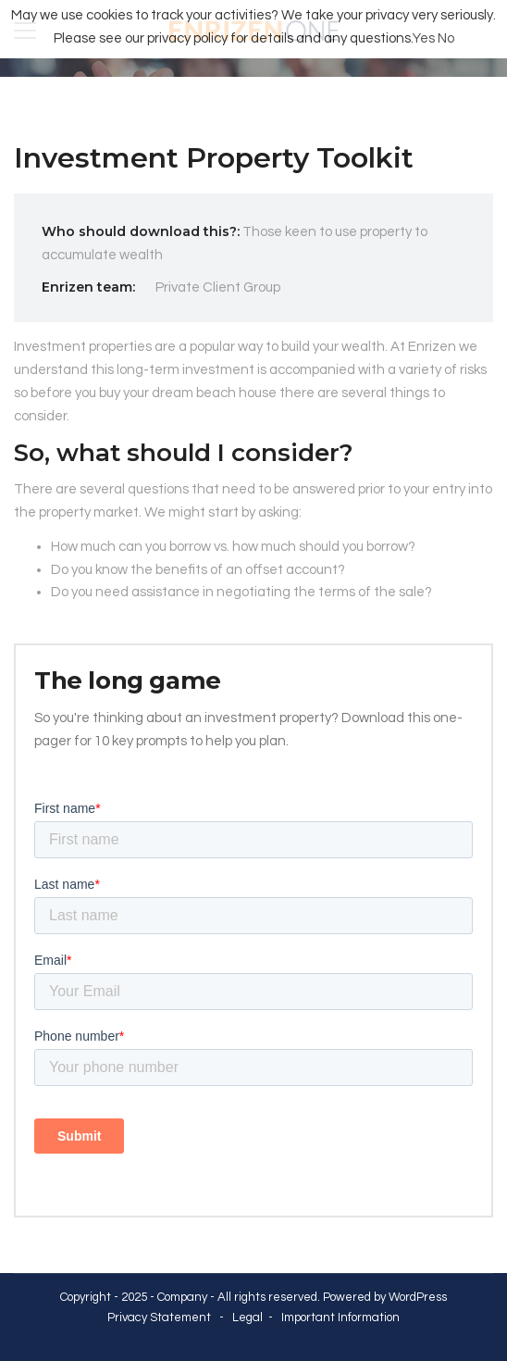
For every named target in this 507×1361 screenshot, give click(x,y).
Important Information (340, 1317)
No (446, 38)
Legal (247, 1317)
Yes (424, 38)
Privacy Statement (159, 1317)
